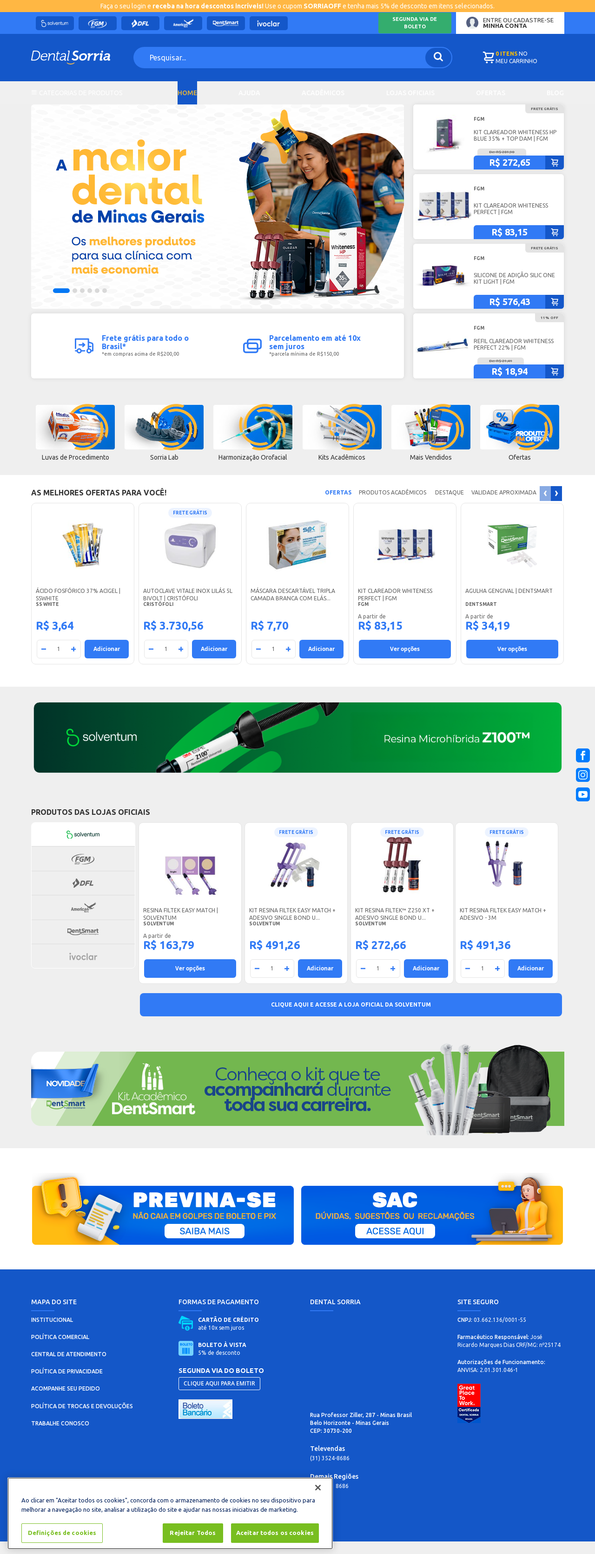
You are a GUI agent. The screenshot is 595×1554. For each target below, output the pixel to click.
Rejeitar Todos (193, 1532)
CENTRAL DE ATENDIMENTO (68, 1367)
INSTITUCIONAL (52, 1332)
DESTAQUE (448, 505)
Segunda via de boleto (414, 22)
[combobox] (278, 57)
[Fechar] (318, 1487)
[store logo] (77, 57)
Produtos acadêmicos (391, 505)
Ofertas (490, 94)
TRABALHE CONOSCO (60, 1436)
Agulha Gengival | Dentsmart (509, 603)
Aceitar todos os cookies (275, 1532)
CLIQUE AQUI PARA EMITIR (219, 1396)
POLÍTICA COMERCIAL (60, 1349)
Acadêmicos (323, 94)
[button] (61, 303)
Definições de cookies (62, 1532)
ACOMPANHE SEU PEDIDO (65, 1401)
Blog (555, 94)
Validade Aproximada (503, 505)
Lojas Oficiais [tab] (410, 94)
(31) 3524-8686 (330, 1471)
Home (187, 94)
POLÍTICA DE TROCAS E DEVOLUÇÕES (82, 1419)
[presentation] (556, 506)
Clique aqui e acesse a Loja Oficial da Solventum (351, 1017)
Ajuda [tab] (249, 94)
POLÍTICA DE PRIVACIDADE (67, 1384)
